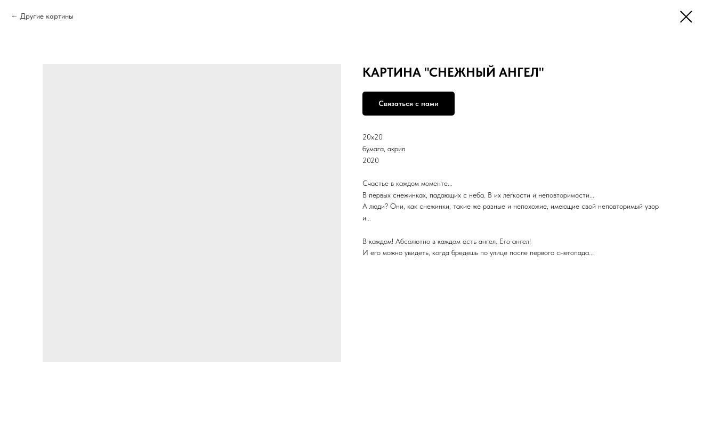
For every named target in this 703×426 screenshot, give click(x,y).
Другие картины (47, 16)
